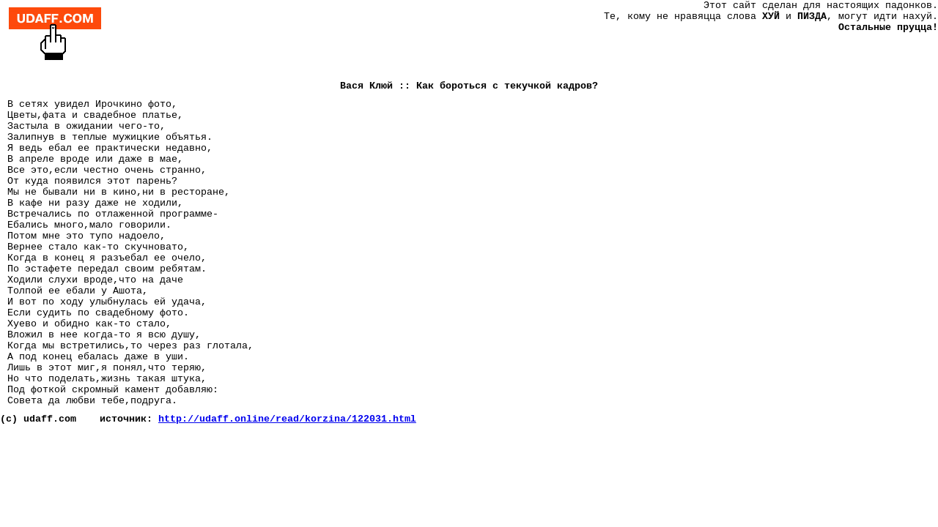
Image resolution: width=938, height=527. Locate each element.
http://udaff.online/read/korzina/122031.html (287, 419)
